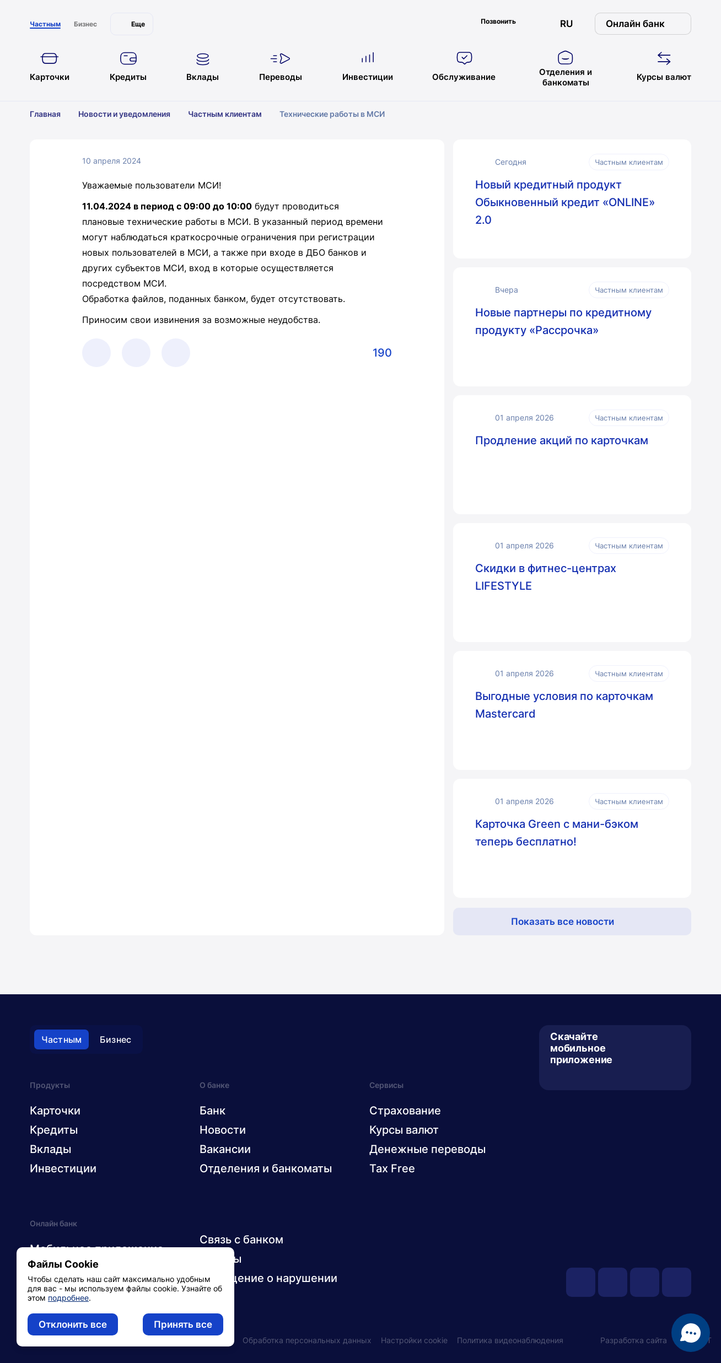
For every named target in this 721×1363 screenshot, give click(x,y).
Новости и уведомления (131, 113)
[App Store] (557, 1077)
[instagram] (676, 1282)
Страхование (405, 1110)
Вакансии (225, 1149)
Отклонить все (73, 1324)
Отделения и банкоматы (266, 1168)
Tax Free (392, 1168)
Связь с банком (241, 1239)
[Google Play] (575, 1077)
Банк (212, 1110)
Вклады (50, 1149)
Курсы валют (404, 1129)
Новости (223, 1129)
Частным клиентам (232, 113)
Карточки (55, 1110)
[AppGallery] (594, 1077)
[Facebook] (176, 352)
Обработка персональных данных (307, 1340)
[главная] (360, 21)
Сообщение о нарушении (268, 1278)
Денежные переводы (427, 1149)
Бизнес (115, 1039)
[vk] (612, 1282)
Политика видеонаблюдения (510, 1340)
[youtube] (580, 1282)
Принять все (183, 1324)
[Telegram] (96, 352)
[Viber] (136, 352)
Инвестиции (63, 1168)
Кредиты (54, 1129)
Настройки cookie (414, 1340)
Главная (52, 113)
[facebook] (644, 1282)
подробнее (68, 1297)
